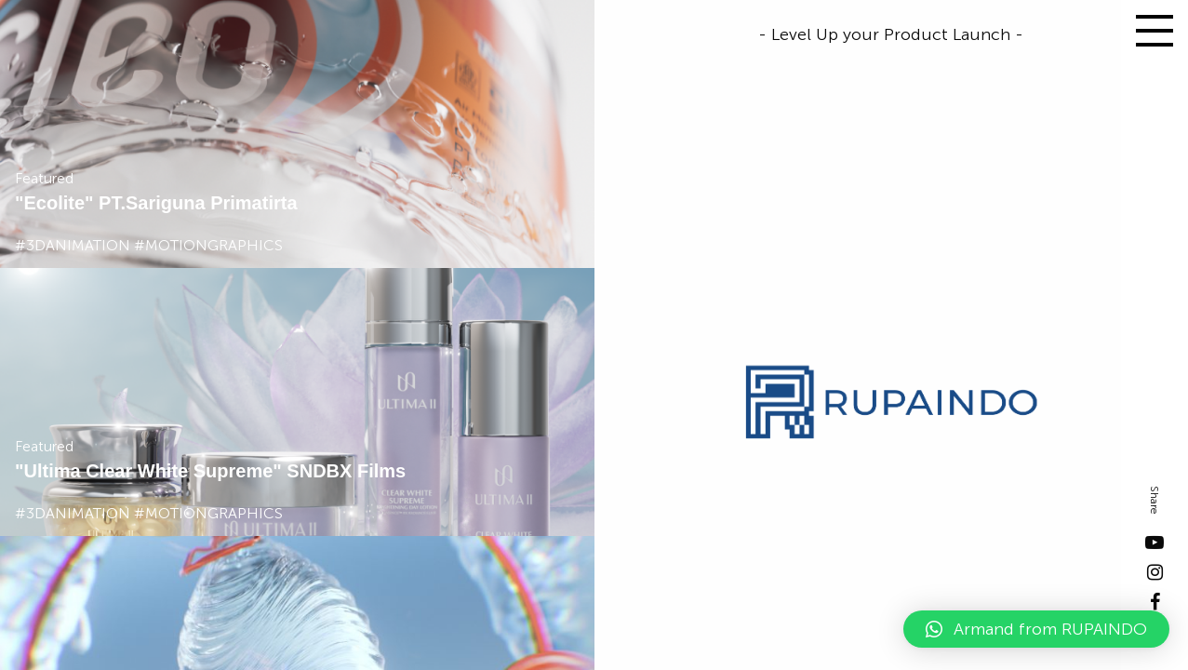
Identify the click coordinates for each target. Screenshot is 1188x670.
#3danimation (72, 245)
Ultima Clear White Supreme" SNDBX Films (214, 471)
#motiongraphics (208, 245)
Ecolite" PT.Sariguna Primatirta (160, 203)
